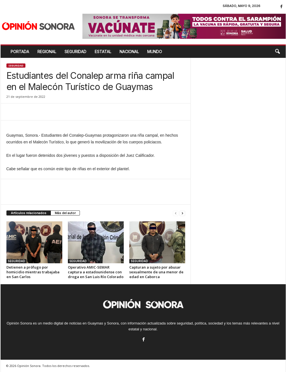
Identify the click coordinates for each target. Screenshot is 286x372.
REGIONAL (46, 51)
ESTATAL (103, 51)
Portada (20, 51)
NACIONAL (129, 51)
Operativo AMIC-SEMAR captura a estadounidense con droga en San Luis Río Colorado (95, 272)
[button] (277, 52)
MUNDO (154, 51)
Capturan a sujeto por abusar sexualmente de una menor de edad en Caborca (156, 272)
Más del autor (65, 213)
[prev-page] (175, 213)
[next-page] (182, 213)
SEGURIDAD (75, 51)
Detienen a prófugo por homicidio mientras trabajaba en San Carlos (32, 272)
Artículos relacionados (28, 213)
